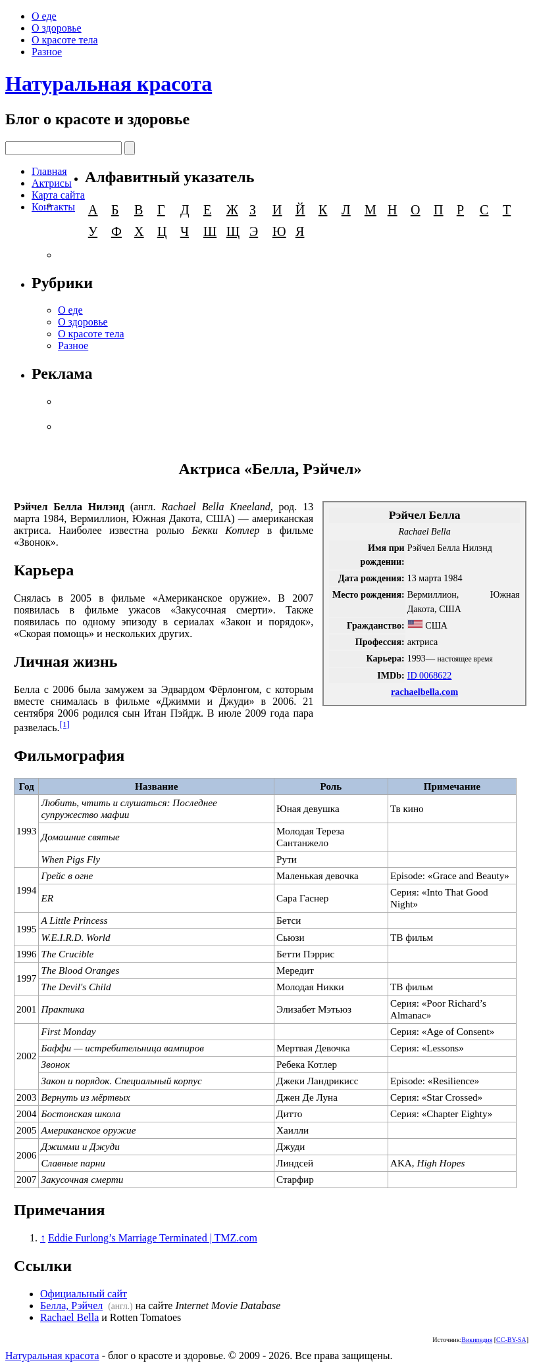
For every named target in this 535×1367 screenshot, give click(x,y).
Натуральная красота (108, 83)
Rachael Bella (69, 1317)
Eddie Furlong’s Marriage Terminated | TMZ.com (152, 1237)
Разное (47, 51)
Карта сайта (58, 195)
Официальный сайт (83, 1293)
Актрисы (52, 183)
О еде (44, 16)
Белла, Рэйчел (71, 1305)
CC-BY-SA (511, 1339)
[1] (64, 724)
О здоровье (57, 28)
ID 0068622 (429, 675)
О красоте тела (65, 39)
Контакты (53, 206)
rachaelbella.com (424, 691)
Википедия (476, 1339)
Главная (49, 171)
